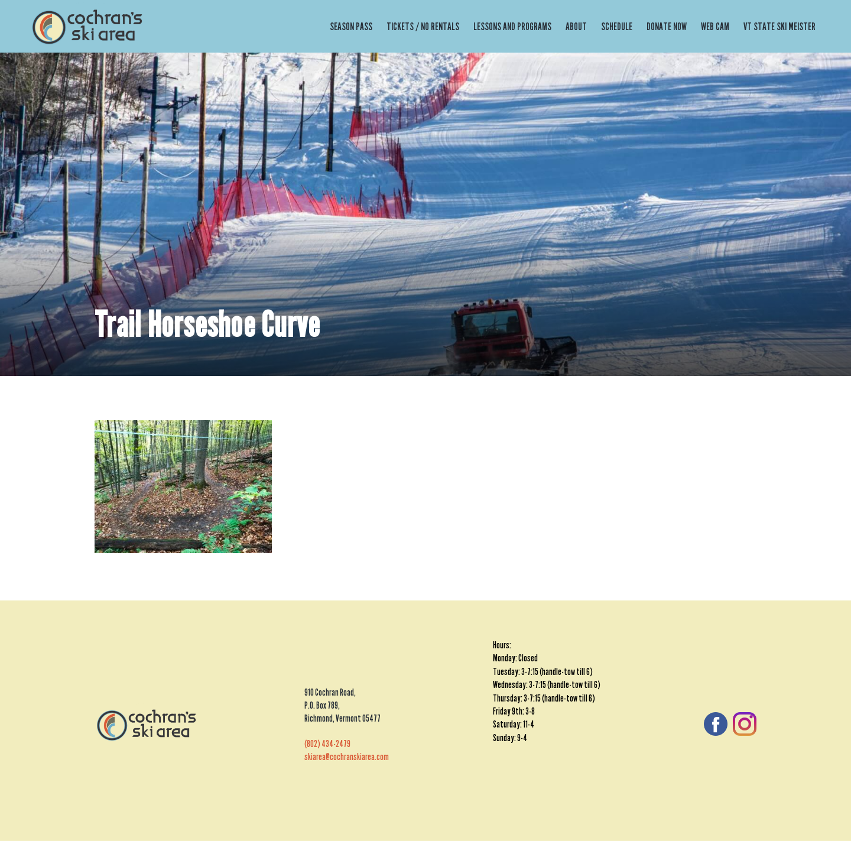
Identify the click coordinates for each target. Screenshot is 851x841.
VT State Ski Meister (779, 26)
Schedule (616, 26)
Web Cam (715, 26)
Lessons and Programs (512, 26)
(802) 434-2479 (327, 743)
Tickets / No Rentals (422, 26)
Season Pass (351, 26)
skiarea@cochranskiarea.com (346, 756)
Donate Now (667, 26)
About (576, 26)
